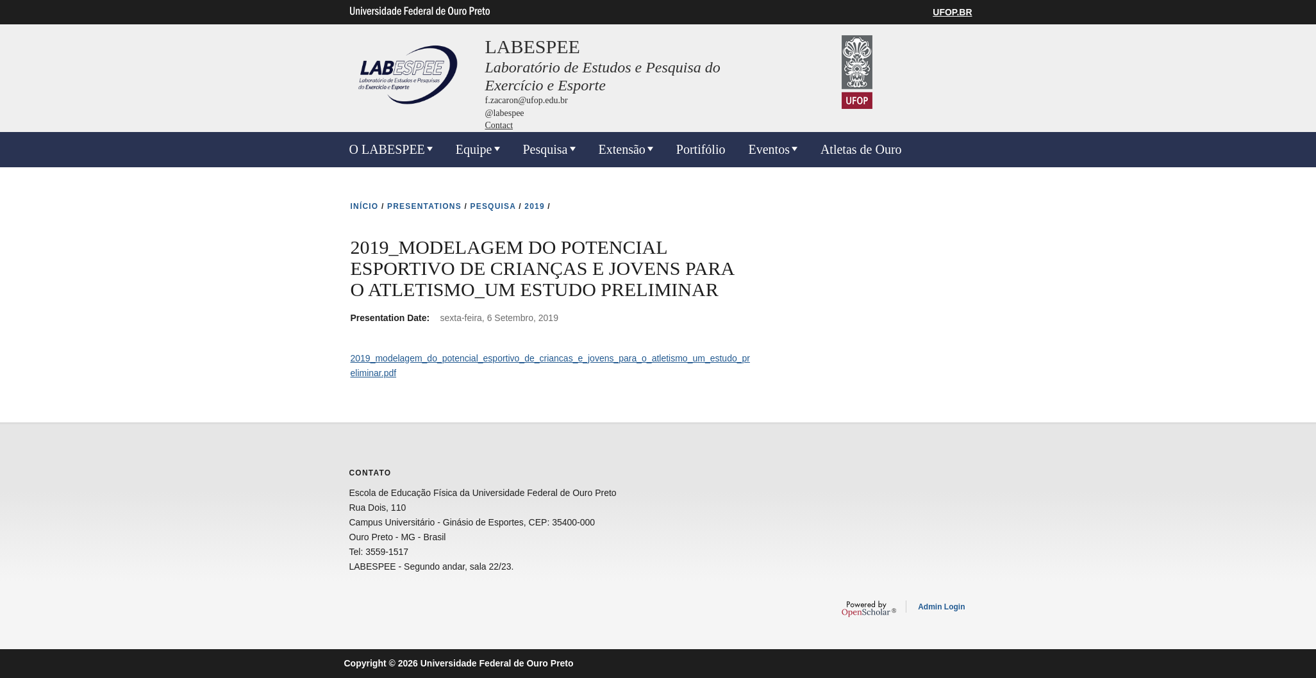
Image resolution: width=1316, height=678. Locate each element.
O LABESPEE (387, 149)
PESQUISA (493, 206)
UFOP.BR (952, 12)
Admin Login (941, 606)
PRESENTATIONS (424, 206)
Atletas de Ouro (861, 149)
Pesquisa (545, 149)
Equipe (474, 149)
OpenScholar (869, 608)
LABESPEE (532, 46)
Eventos (768, 149)
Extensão (622, 149)
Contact (499, 125)
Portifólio (701, 149)
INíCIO (365, 206)
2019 (534, 206)
